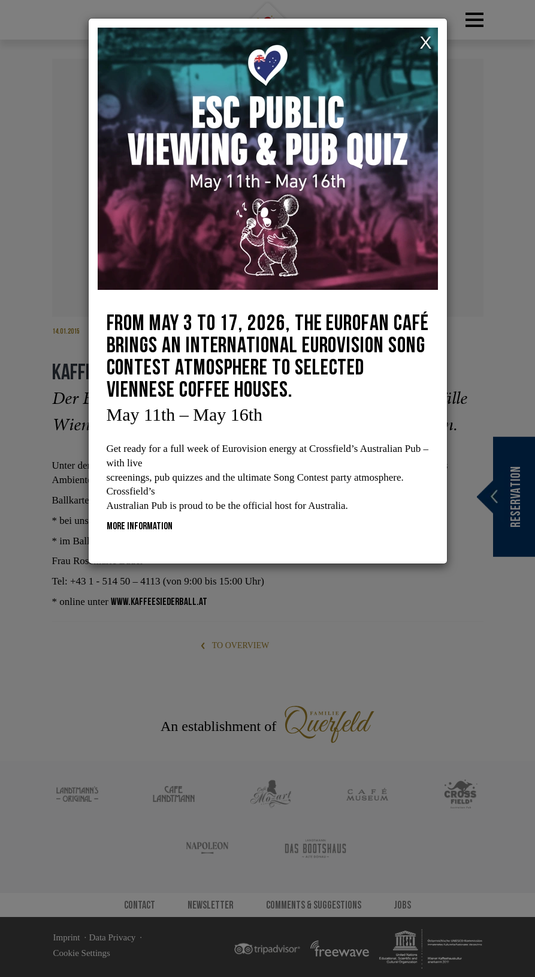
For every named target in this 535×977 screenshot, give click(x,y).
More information (140, 525)
